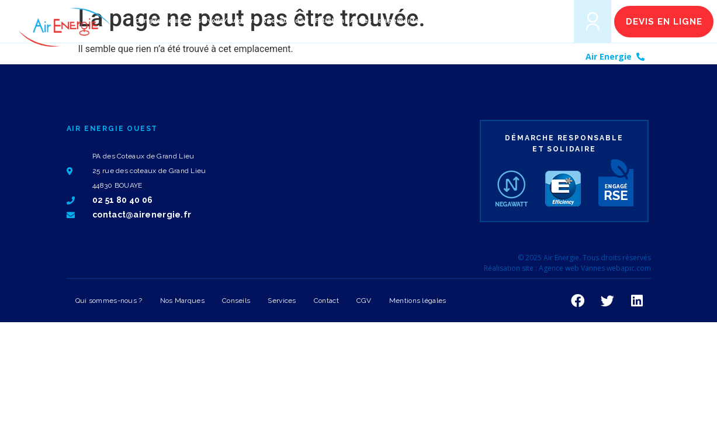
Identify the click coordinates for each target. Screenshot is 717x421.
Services (282, 300)
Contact (326, 300)
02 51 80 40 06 (680, 56)
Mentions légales (417, 300)
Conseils (236, 300)
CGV (364, 300)
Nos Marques (182, 300)
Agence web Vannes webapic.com (595, 268)
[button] (548, 21)
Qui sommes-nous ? (109, 300)
